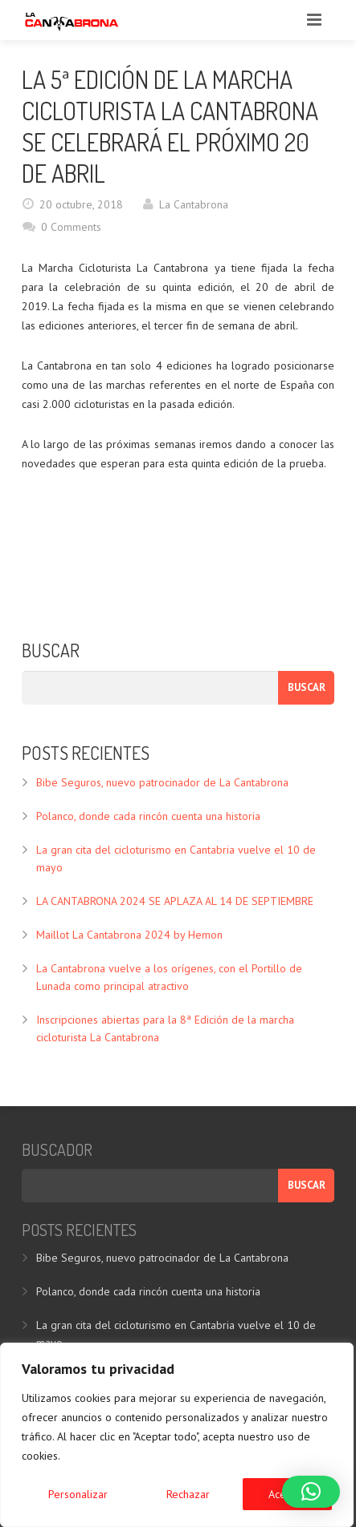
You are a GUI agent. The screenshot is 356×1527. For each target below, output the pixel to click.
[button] (311, 1492)
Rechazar (188, 1494)
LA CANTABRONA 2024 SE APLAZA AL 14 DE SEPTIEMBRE (174, 901)
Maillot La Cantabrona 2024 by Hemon (129, 934)
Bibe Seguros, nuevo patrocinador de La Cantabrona (162, 782)
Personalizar (78, 1494)
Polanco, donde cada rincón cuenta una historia (148, 816)
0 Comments (71, 227)
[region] (177, 1435)
